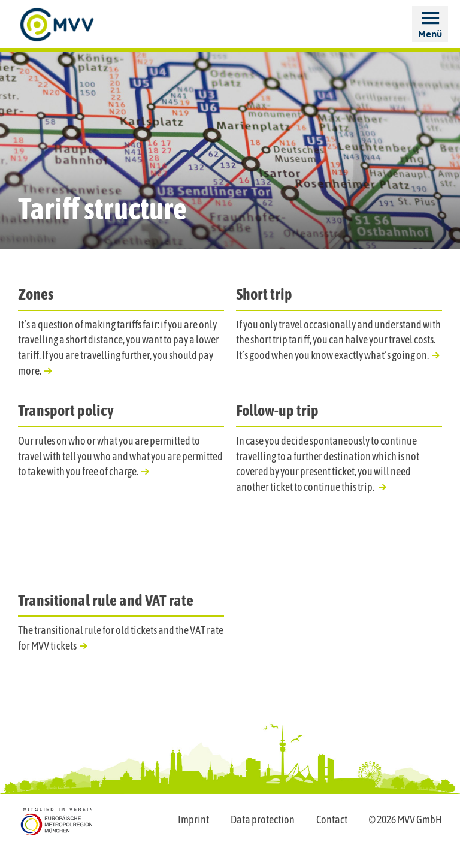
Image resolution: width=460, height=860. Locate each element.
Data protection (263, 819)
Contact (331, 819)
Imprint (193, 819)
